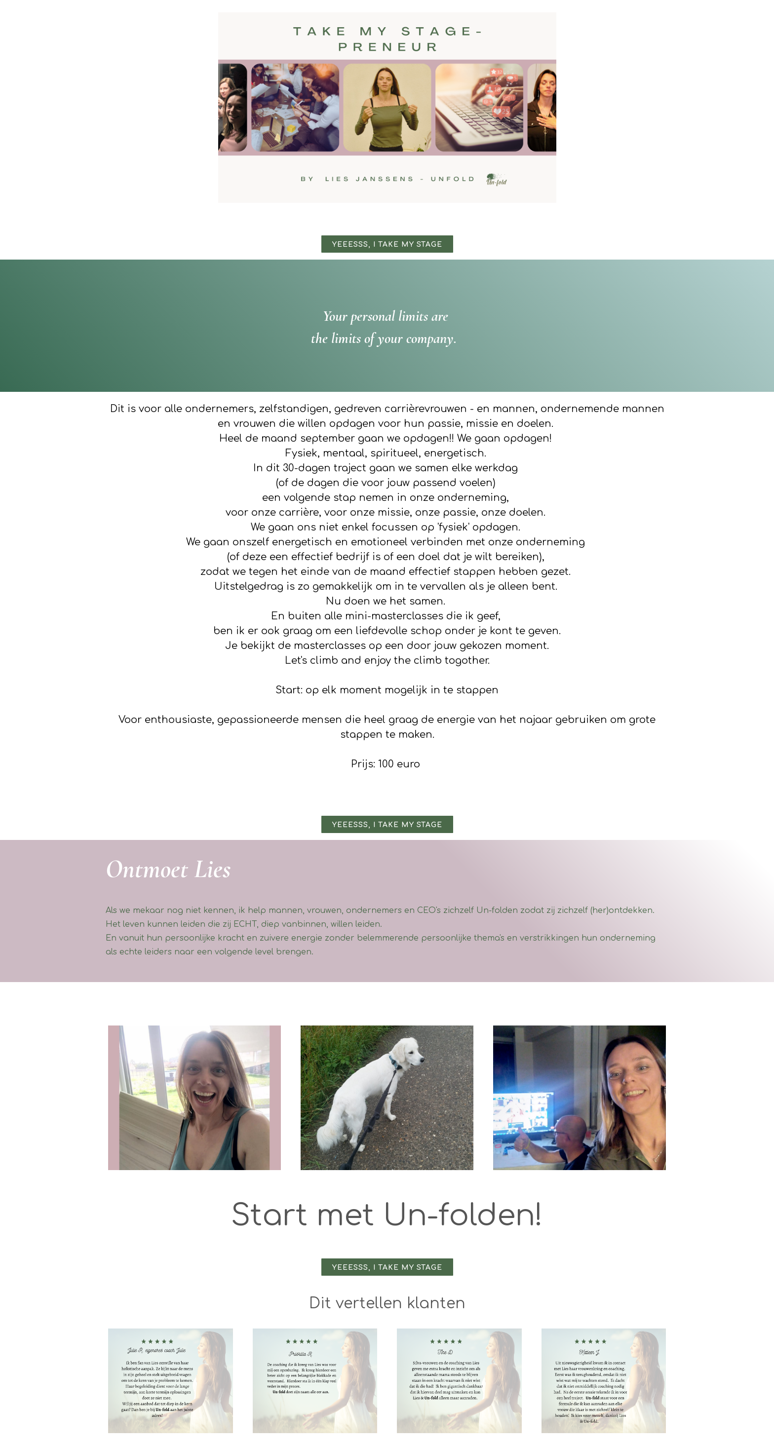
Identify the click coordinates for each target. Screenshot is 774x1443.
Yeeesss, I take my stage (387, 244)
